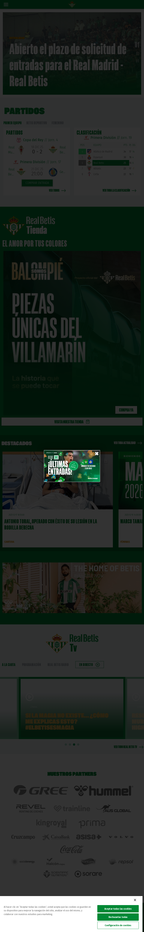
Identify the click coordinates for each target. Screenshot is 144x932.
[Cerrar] (135, 900)
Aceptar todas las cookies (118, 908)
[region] (71, 914)
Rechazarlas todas (118, 917)
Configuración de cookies (118, 925)
